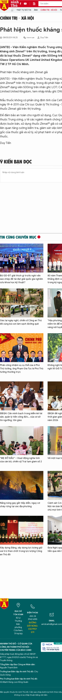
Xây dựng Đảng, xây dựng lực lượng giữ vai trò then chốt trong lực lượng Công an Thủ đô (21, 551)
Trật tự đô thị (23, 10)
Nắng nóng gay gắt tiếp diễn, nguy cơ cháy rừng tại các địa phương (20, 505)
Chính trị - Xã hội (49, 10)
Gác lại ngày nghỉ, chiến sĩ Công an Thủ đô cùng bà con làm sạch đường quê (21, 322)
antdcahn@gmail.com (51, 624)
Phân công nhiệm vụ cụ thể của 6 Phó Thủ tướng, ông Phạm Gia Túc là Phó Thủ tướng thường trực (21, 368)
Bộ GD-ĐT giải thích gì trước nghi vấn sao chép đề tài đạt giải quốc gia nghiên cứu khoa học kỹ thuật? (21, 279)
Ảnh (36, 10)
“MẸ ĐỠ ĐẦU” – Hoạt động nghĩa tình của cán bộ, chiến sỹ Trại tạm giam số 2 (21, 460)
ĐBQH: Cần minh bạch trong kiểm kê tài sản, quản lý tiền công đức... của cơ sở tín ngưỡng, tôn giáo (21, 417)
